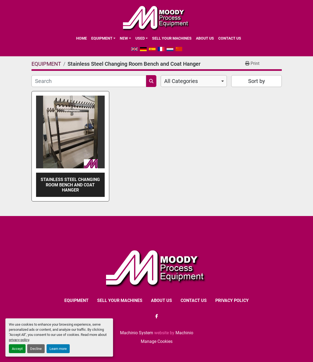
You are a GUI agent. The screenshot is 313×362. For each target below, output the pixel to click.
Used (140, 38)
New (124, 38)
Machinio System (136, 332)
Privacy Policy (232, 300)
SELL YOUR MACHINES (172, 38)
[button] (103, 38)
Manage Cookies (157, 341)
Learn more (58, 349)
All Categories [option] (181, 81)
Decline (36, 349)
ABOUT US (205, 38)
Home (81, 38)
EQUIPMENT (101, 38)
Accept (17, 349)
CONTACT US (229, 38)
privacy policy (19, 340)
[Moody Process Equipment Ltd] (156, 267)
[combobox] (194, 81)
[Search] (88, 81)
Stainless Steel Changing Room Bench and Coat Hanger (70, 184)
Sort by (256, 81)
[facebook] (156, 316)
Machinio (184, 332)
